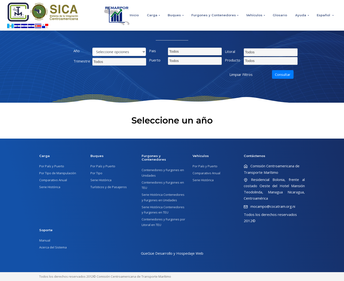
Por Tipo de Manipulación (57, 173)
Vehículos (254, 15)
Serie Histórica (49, 187)
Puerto (155, 60)
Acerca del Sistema (53, 247)
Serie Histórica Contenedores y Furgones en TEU (163, 210)
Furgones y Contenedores (213, 15)
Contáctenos (254, 156)
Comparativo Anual (53, 180)
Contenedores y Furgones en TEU (163, 185)
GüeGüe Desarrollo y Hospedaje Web (172, 253)
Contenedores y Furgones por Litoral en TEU (163, 222)
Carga (152, 15)
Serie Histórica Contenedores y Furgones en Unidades (163, 197)
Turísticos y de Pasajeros (108, 187)
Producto (232, 60)
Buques (174, 15)
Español (324, 15)
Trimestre (81, 61)
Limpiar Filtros (241, 74)
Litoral (230, 51)
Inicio (134, 15)
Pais (152, 50)
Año (76, 50)
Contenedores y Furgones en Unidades (163, 173)
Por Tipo (96, 173)
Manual (44, 240)
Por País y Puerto (51, 166)
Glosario (280, 15)
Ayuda (300, 15)
